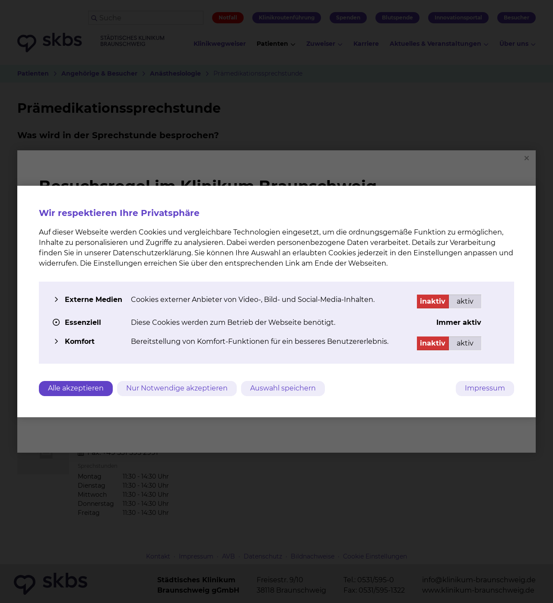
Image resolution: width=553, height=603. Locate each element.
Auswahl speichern (283, 388)
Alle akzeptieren (76, 388)
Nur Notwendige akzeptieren (177, 388)
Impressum (485, 388)
